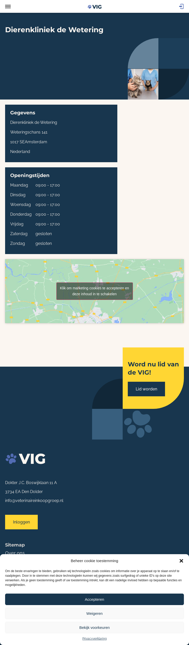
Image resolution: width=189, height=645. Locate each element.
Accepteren (94, 599)
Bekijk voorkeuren (94, 627)
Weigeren (94, 613)
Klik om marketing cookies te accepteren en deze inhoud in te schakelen (94, 291)
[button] (181, 560)
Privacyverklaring (94, 638)
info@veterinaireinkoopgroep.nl (34, 500)
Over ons (15, 553)
